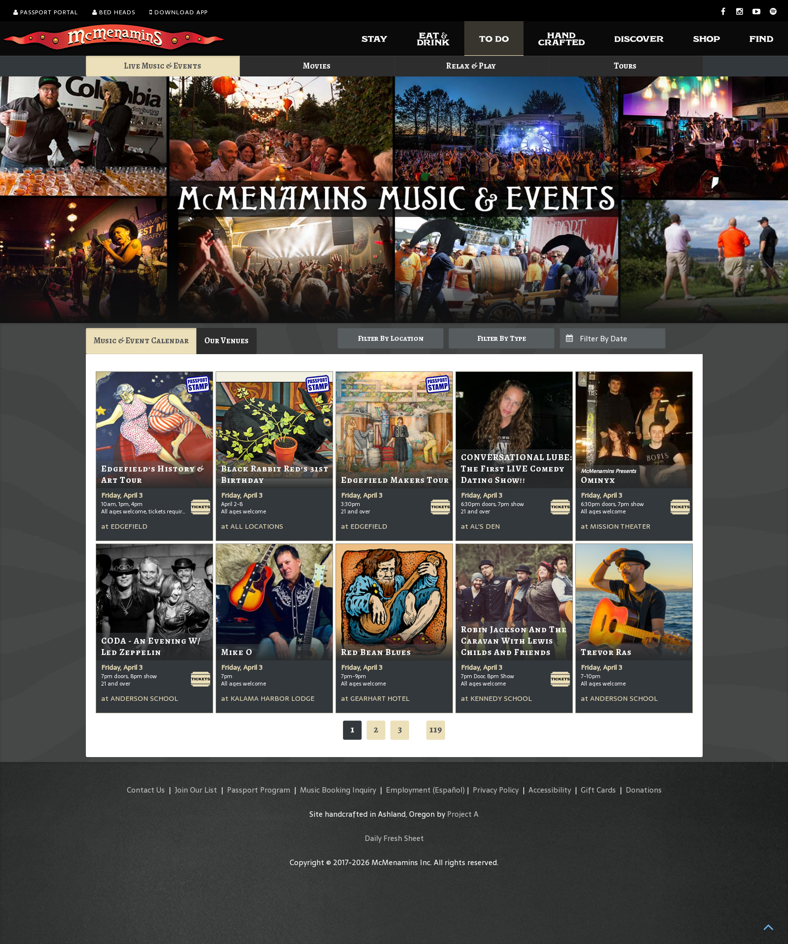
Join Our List (196, 790)
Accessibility (549, 790)
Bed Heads (113, 12)
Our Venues (226, 340)
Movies (317, 66)
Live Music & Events (162, 66)
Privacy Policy (496, 790)
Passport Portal (45, 12)
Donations (644, 790)
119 (435, 729)
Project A (463, 814)
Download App (179, 12)
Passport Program (258, 790)
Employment (408, 790)
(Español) (449, 790)
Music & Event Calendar (141, 340)
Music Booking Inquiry (338, 790)
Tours (625, 66)
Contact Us (146, 790)
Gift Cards (598, 790)
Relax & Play (471, 66)
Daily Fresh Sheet (394, 838)
